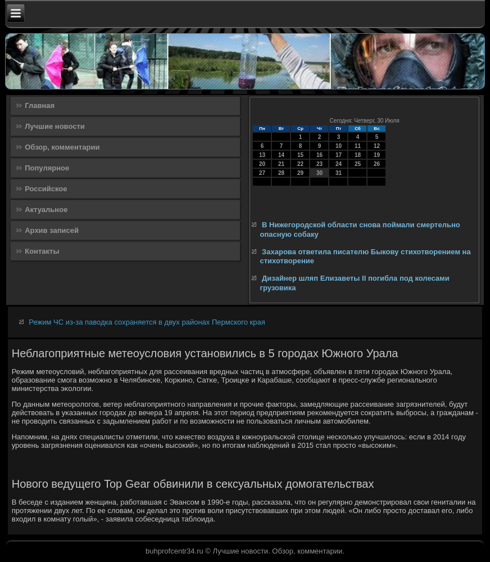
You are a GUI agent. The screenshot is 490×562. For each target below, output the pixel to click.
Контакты (42, 251)
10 (338, 146)
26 (377, 164)
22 (300, 164)
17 (338, 155)
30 (319, 173)
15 (300, 155)
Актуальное (46, 209)
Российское (46, 189)
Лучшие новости (55, 126)
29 (300, 173)
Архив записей (52, 230)
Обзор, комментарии (62, 147)
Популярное (47, 168)
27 (262, 173)
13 (262, 155)
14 (281, 155)
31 (338, 173)
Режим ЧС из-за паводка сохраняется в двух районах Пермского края (147, 322)
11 (358, 146)
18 (358, 155)
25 (358, 164)
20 (262, 164)
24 (338, 164)
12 (377, 146)
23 (319, 164)
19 (377, 155)
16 (319, 155)
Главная (40, 105)
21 (281, 164)
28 (281, 173)
